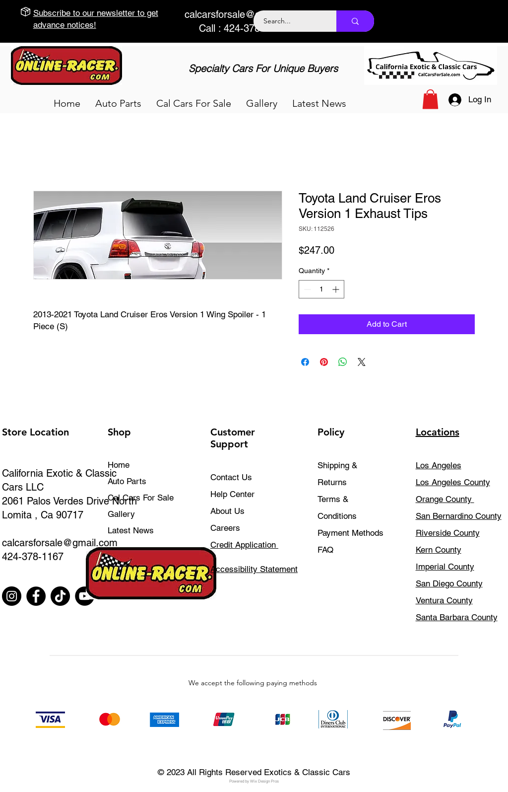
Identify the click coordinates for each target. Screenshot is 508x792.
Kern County (438, 550)
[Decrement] (306, 289)
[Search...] (289, 21)
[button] (118, 103)
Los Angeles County (453, 482)
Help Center (232, 494)
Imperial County (445, 567)
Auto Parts (127, 481)
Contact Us (231, 477)
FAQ (325, 550)
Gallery (121, 514)
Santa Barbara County (457, 617)
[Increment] (336, 289)
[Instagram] (11, 596)
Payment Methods (352, 533)
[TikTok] (60, 596)
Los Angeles (438, 465)
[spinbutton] (321, 289)
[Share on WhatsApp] (343, 362)
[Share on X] (362, 362)
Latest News (131, 530)
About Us (227, 511)
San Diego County (449, 583)
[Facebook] (36, 596)
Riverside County (448, 533)
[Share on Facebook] (305, 362)
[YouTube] (84, 596)
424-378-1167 (33, 557)
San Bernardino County (459, 516)
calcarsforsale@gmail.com (242, 14)
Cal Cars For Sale (141, 498)
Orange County (445, 499)
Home (118, 465)
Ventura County (444, 600)
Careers (225, 528)
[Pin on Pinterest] (324, 362)
